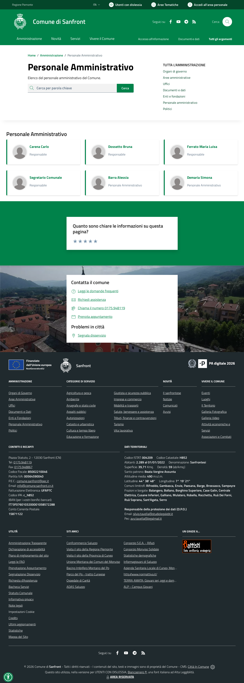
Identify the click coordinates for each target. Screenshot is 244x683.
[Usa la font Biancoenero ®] (125, 4)
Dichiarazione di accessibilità (27, 549)
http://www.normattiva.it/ (140, 574)
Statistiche (16, 630)
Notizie (167, 399)
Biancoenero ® (137, 672)
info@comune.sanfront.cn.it (35, 485)
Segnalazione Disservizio (24, 574)
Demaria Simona (199, 177)
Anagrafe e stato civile (81, 405)
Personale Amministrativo (25, 424)
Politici (13, 430)
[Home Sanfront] (48, 22)
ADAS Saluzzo (76, 586)
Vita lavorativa (123, 430)
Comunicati (170, 405)
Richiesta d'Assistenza (23, 580)
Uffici (12, 405)
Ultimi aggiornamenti (22, 624)
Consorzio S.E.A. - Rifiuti (139, 543)
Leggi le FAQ (17, 561)
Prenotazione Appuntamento (27, 568)
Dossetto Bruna (120, 146)
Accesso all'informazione (153, 39)
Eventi (206, 393)
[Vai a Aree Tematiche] (165, 4)
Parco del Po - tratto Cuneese (86, 574)
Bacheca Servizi (19, 586)
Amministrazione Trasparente (28, 543)
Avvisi (167, 411)
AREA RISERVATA (119, 676)
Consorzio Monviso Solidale (141, 549)
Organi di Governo (20, 393)
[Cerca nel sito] (227, 21)
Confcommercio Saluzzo (82, 543)
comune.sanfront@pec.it (33, 481)
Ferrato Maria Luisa (202, 146)
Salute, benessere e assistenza (134, 411)
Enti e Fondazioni (20, 418)
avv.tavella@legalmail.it (146, 518)
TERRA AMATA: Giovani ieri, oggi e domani (151, 580)
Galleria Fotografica (214, 411)
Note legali (16, 605)
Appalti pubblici (76, 411)
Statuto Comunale (20, 593)
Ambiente (73, 399)
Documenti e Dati (20, 411)
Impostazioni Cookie (21, 611)
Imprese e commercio (127, 399)
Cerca (125, 88)
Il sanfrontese (172, 393)
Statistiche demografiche (140, 555)
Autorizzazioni (76, 418)
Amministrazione (49, 55)
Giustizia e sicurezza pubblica (132, 393)
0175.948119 (23, 462)
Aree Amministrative (22, 399)
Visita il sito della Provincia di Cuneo (90, 555)
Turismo (119, 424)
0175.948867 (23, 467)
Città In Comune (198, 666)
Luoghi (206, 399)
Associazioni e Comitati (216, 436)
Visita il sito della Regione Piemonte (90, 549)
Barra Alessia (118, 177)
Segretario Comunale (46, 177)
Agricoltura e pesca (79, 393)
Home (32, 55)
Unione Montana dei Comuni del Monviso (93, 561)
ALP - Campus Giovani (138, 586)
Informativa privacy (21, 599)
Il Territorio (208, 405)
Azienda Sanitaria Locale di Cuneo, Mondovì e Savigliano (160, 568)
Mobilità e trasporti (126, 405)
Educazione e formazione (83, 436)
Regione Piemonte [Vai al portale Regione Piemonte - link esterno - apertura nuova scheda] (22, 5)
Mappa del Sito (18, 636)
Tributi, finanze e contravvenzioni (135, 418)
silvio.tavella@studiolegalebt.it (153, 513)
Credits (13, 618)
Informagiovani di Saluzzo (140, 561)
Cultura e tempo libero (81, 430)
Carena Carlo (39, 146)
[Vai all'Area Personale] (207, 4)
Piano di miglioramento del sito (29, 555)
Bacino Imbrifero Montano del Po (88, 568)
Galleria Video (210, 418)
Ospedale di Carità (78, 580)
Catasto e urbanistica (80, 424)
